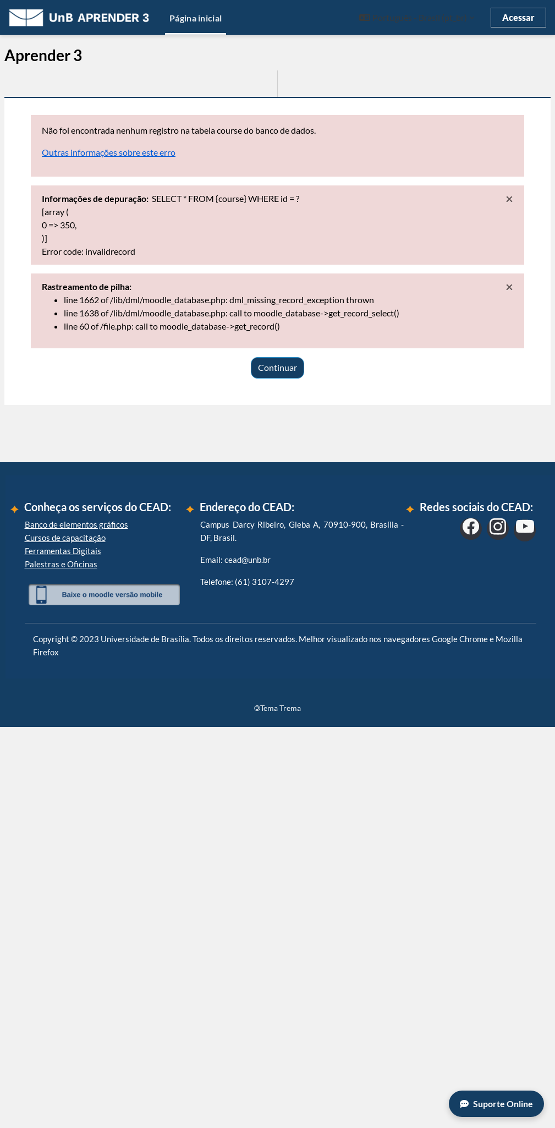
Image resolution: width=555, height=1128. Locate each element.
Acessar (518, 17)
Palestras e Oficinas (61, 965)
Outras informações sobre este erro (108, 152)
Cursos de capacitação (65, 938)
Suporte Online (496, 1103)
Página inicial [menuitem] (195, 18)
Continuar (277, 367)
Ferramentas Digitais (63, 951)
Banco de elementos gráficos (76, 925)
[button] (416, 18)
